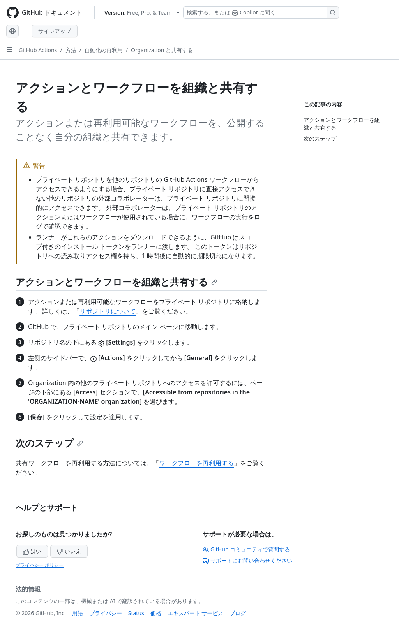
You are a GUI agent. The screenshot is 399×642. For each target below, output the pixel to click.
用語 (77, 613)
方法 (70, 50)
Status (136, 613)
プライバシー (105, 613)
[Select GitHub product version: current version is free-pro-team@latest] (142, 13)
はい (32, 551)
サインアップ (54, 31)
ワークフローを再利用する (196, 463)
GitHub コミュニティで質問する (246, 549)
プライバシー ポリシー (40, 565)
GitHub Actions (38, 50)
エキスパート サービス (196, 613)
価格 (155, 613)
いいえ (69, 551)
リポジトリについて (107, 311)
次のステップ (49, 442)
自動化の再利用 (104, 50)
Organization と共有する (162, 50)
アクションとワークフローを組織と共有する (116, 281)
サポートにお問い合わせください (247, 560)
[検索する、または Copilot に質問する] (261, 12)
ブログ (238, 613)
